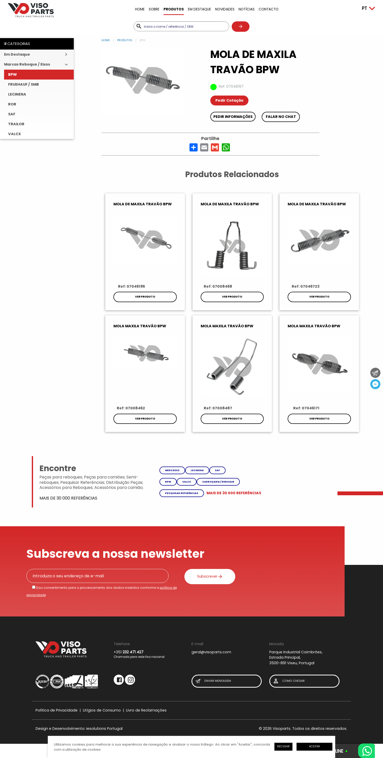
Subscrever (210, 576)
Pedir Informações (233, 116)
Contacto (268, 9)
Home (140, 9)
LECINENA (17, 94)
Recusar (283, 746)
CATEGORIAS (17, 43)
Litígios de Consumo (102, 710)
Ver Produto (145, 297)
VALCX (14, 133)
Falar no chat (281, 116)
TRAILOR (16, 124)
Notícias (247, 9)
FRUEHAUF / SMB (23, 84)
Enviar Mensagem (213, 681)
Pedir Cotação (229, 100)
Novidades (224, 9)
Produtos (174, 9)
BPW (12, 74)
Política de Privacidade (57, 710)
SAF (11, 114)
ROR (12, 104)
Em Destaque (199, 9)
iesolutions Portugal (104, 728)
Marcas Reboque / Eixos (27, 64)
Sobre (154, 9)
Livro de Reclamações (146, 710)
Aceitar (314, 746)
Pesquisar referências (181, 493)
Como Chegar (289, 681)
